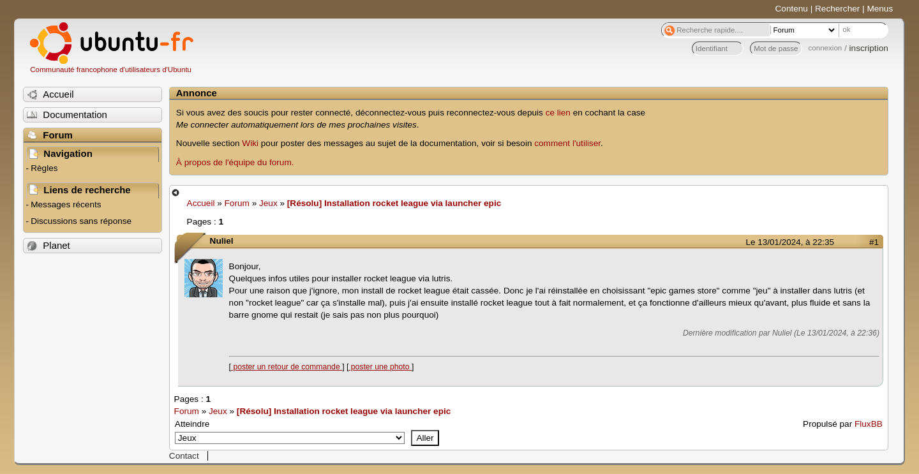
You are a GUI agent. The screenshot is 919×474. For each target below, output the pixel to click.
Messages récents (66, 204)
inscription (868, 48)
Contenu (791, 8)
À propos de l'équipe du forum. (235, 162)
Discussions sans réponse (81, 221)
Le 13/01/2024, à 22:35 (790, 242)
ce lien (558, 112)
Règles (44, 168)
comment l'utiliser (567, 143)
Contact (184, 456)
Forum (237, 203)
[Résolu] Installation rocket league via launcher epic (394, 203)
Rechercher (837, 8)
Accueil (201, 203)
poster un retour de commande (286, 366)
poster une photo (380, 366)
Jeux (268, 203)
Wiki (250, 143)
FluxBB (869, 424)
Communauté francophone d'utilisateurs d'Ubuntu (110, 69)
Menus (880, 8)
